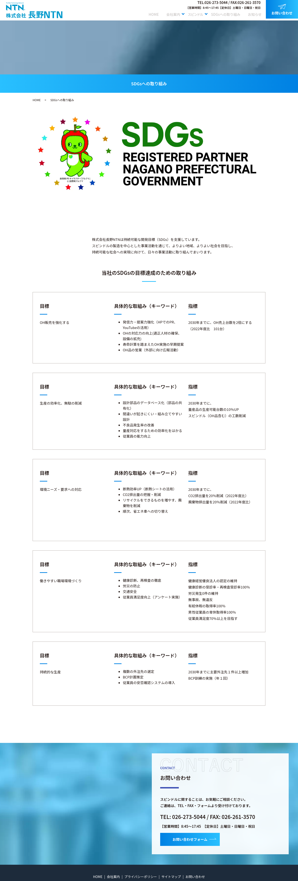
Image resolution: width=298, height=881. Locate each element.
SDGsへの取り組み (224, 13)
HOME (146, 13)
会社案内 (167, 13)
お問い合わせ (281, 9)
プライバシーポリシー (140, 876)
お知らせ (254, 13)
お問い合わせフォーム (190, 839)
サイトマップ (171, 876)
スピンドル (192, 13)
